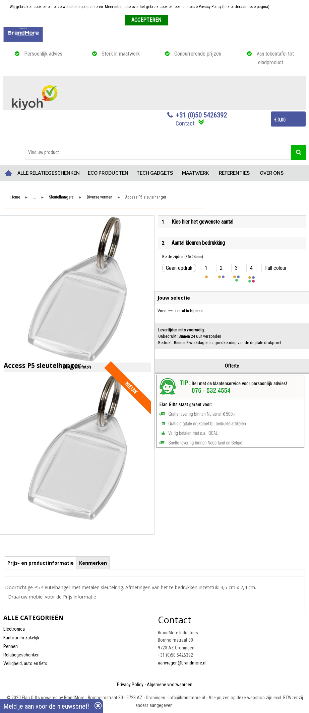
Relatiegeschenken (21, 654)
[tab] (41, 562)
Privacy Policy (130, 684)
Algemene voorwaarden (169, 684)
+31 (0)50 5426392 (201, 115)
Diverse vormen (99, 197)
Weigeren (178, 20)
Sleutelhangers (61, 197)
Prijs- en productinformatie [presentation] (40, 563)
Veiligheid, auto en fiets (25, 663)
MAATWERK (195, 173)
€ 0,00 (280, 120)
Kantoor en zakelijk (21, 637)
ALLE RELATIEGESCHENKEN (48, 173)
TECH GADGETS (154, 173)
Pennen (10, 646)
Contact (185, 123)
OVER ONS (272, 173)
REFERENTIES (234, 173)
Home (8, 173)
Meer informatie (284, 6)
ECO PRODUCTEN (108, 173)
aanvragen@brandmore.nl (182, 662)
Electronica (14, 629)
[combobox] (158, 152)
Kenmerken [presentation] (93, 563)
